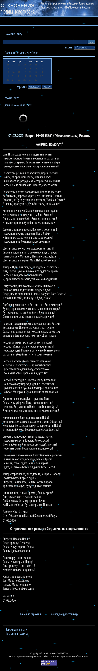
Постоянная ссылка (16, 634)
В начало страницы (31, 614)
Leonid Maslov (50, 653)
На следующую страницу (64, 614)
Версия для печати (16, 630)
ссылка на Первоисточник (62, 656)
